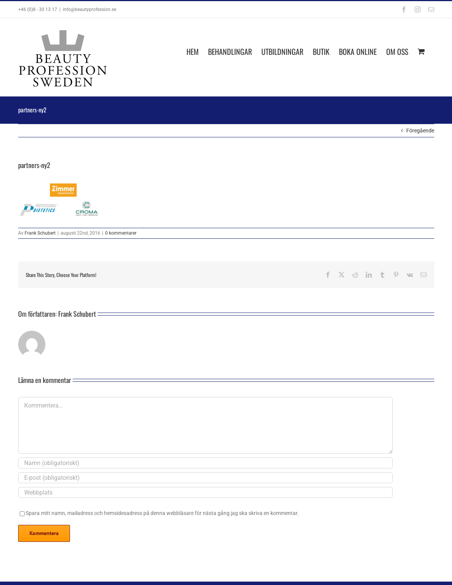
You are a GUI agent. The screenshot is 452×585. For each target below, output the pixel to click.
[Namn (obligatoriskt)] (205, 462)
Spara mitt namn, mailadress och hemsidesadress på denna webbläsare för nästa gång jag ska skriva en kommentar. (162, 513)
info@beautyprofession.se (89, 9)
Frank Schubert (40, 233)
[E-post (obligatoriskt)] (205, 477)
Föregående (420, 131)
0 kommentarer (121, 233)
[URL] (205, 492)
